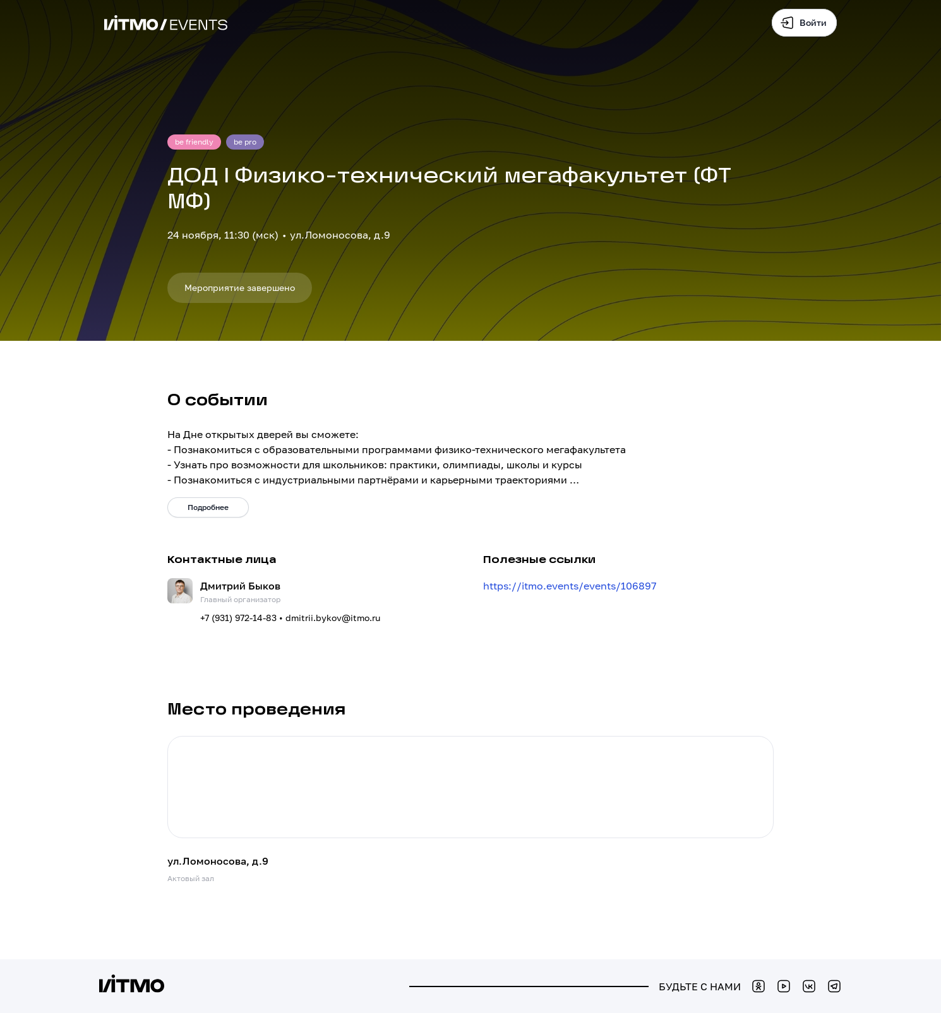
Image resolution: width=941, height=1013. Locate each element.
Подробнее (208, 507)
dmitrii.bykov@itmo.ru (332, 617)
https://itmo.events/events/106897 (569, 585)
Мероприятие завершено (239, 287)
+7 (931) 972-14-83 (238, 617)
